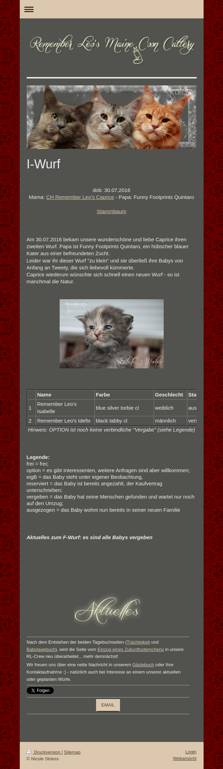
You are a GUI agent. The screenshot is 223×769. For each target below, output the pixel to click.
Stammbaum (111, 211)
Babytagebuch (41, 649)
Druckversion (44, 752)
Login (191, 751)
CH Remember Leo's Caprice (80, 197)
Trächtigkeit (138, 642)
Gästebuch (143, 664)
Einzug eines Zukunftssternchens (130, 649)
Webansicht (185, 758)
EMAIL (108, 705)
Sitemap (72, 752)
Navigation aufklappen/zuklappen (112, 9)
